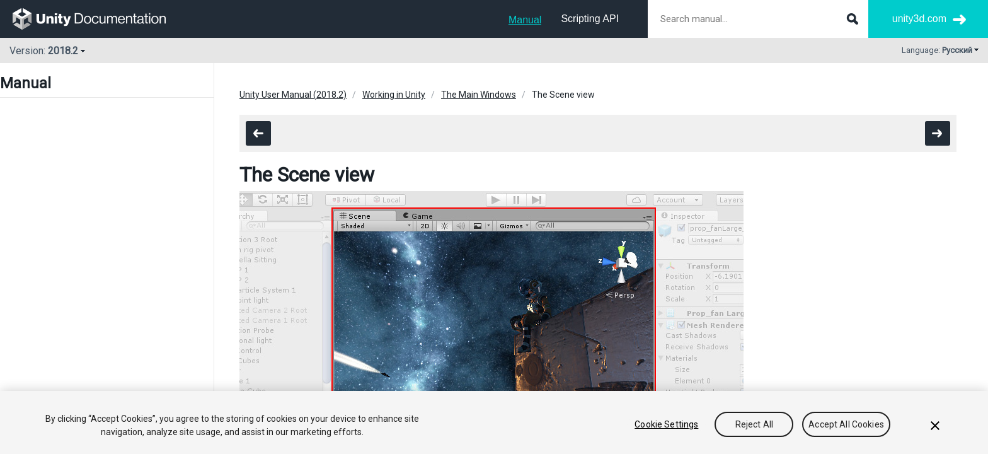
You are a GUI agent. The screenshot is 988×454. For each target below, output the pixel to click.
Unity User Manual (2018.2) (293, 95)
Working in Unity (393, 95)
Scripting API (590, 18)
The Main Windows (478, 95)
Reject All (754, 424)
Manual (524, 20)
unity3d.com (919, 18)
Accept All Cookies (846, 424)
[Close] (935, 425)
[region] (494, 422)
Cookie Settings (666, 424)
